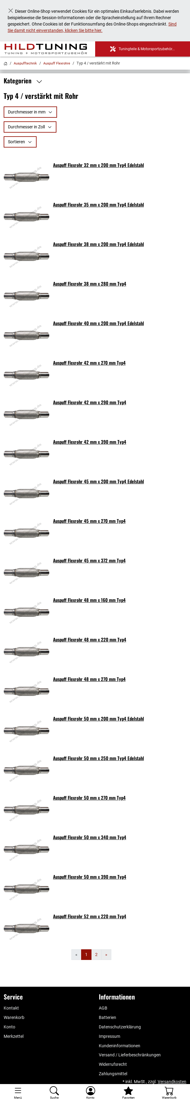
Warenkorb (14, 1017)
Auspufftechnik (25, 63)
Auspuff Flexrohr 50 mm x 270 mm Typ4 (89, 797)
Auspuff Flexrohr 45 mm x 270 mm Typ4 (89, 520)
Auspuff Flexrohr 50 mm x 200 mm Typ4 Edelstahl (98, 718)
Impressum (109, 1036)
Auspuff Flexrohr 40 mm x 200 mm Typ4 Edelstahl (98, 323)
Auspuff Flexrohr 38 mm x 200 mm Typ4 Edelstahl (98, 244)
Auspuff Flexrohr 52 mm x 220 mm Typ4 (89, 916)
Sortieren (16, 141)
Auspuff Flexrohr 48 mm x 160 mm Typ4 (89, 599)
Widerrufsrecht (113, 1064)
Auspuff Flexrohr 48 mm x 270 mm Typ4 (89, 679)
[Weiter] (106, 954)
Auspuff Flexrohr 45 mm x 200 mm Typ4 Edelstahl (98, 481)
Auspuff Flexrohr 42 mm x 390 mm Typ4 (89, 441)
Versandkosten (172, 1081)
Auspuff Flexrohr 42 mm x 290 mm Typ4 (89, 402)
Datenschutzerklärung (120, 1026)
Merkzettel (13, 1036)
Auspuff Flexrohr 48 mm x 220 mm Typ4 (89, 639)
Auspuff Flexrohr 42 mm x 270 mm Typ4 (89, 362)
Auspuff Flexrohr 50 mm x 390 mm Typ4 (89, 876)
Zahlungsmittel (113, 1073)
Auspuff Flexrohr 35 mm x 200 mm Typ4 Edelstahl (98, 204)
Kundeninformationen (119, 1045)
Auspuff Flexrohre (56, 63)
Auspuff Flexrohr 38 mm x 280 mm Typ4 (89, 283)
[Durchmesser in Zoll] (30, 127)
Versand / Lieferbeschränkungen (130, 1054)
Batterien (107, 1017)
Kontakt (11, 1008)
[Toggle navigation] (18, 1093)
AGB (103, 1008)
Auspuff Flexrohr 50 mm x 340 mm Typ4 (89, 837)
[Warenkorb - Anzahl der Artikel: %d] (169, 1093)
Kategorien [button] (24, 81)
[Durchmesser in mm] (30, 112)
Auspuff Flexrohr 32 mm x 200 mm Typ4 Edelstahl (98, 165)
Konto (9, 1026)
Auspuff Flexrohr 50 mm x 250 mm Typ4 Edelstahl (98, 758)
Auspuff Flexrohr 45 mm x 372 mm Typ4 (89, 560)
